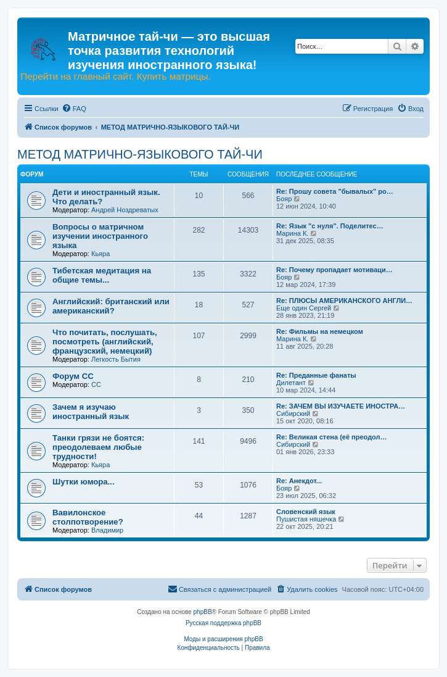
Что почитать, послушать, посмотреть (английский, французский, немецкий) (104, 341)
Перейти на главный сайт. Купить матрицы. (115, 76)
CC (96, 384)
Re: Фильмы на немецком (319, 331)
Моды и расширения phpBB (223, 639)
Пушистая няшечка (306, 519)
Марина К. (292, 233)
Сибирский (293, 413)
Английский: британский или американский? (111, 306)
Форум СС (73, 376)
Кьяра (100, 253)
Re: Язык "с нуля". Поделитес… (329, 226)
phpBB (203, 611)
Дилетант (291, 382)
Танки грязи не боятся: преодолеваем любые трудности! (98, 447)
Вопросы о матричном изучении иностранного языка (100, 236)
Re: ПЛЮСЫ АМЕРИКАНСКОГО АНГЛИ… (344, 300)
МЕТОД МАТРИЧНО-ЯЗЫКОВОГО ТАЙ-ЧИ (140, 154)
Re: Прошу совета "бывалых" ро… (334, 191)
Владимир (107, 530)
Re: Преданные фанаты (316, 375)
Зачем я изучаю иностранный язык (90, 411)
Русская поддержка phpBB (223, 623)
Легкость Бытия (116, 359)
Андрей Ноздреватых (124, 210)
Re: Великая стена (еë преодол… (331, 437)
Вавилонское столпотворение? (87, 517)
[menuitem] (74, 108)
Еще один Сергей (303, 308)
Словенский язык (305, 511)
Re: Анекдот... (299, 480)
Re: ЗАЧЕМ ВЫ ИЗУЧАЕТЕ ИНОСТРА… (340, 406)
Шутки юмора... (83, 481)
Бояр (284, 198)
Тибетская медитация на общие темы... (101, 275)
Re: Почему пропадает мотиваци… (334, 269)
